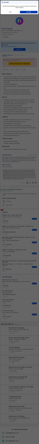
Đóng (10, 12)
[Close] (37, 2)
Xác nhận (29, 12)
